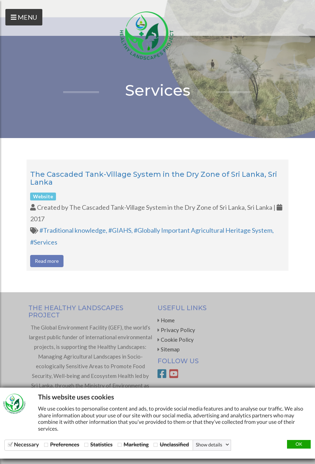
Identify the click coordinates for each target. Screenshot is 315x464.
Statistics (101, 444)
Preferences (64, 444)
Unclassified (174, 444)
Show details (209, 445)
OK (299, 444)
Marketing (136, 444)
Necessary (26, 444)
